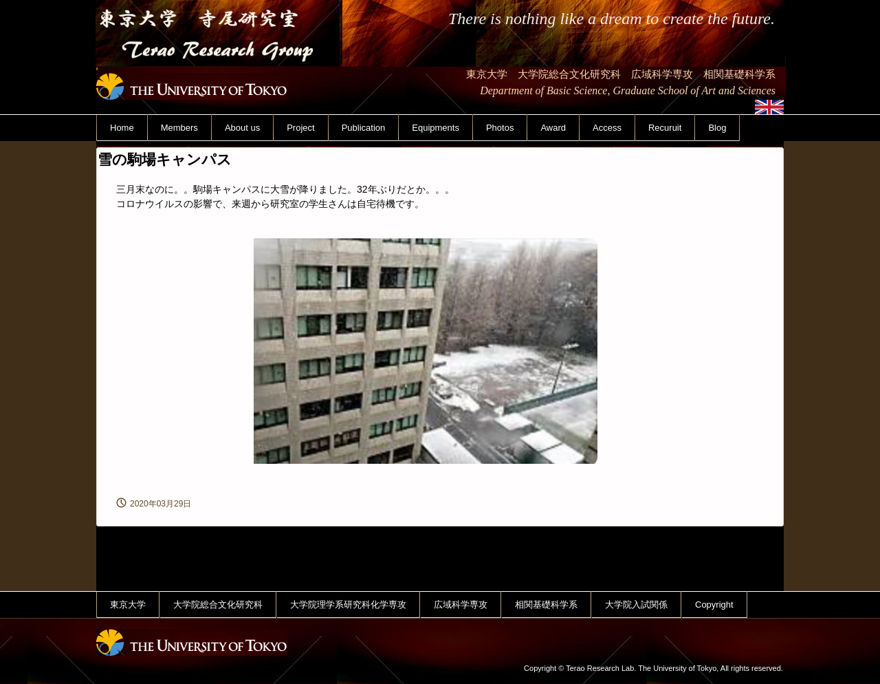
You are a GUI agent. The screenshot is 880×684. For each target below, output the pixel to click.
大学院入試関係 (636, 604)
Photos (500, 127)
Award (553, 127)
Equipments (435, 127)
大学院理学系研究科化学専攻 (348, 604)
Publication (364, 127)
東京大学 (128, 604)
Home (122, 127)
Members (179, 127)
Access (607, 127)
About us (242, 127)
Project (300, 127)
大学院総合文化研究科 (218, 604)
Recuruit (664, 127)
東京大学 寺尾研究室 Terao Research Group (219, 75)
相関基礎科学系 (546, 604)
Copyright (714, 604)
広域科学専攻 (460, 604)
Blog (717, 127)
